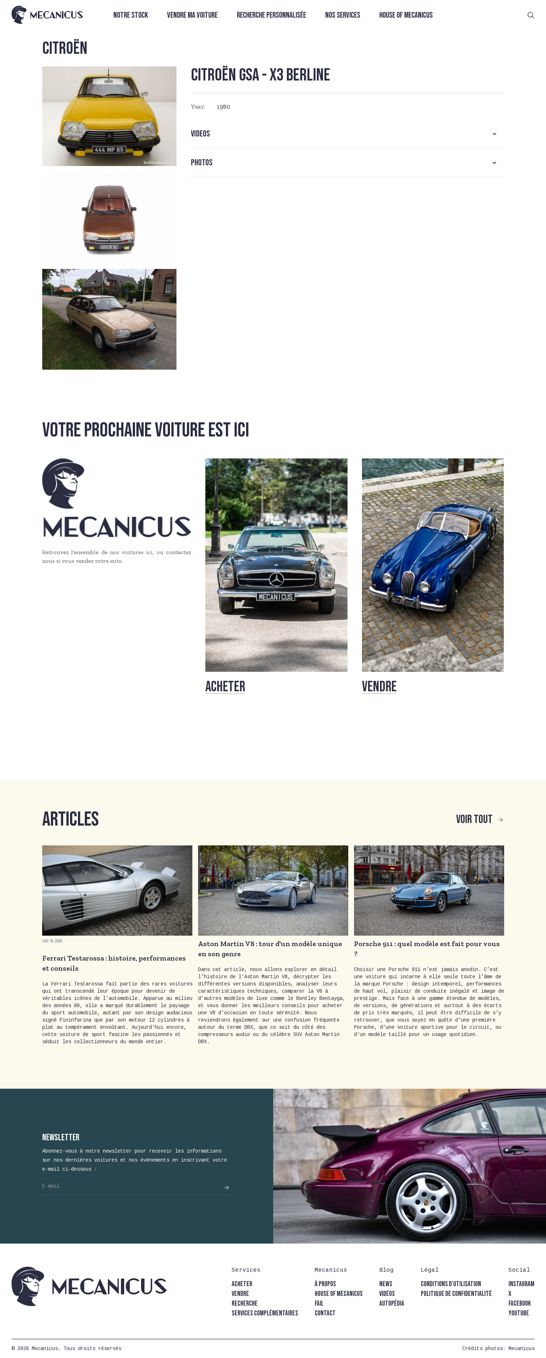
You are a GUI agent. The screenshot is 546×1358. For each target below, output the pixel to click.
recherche (245, 1304)
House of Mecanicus (406, 15)
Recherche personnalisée (271, 15)
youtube (518, 1313)
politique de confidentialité (456, 1294)
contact (325, 1313)
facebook (519, 1304)
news (385, 1284)
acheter (242, 1284)
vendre (240, 1294)
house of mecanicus (339, 1294)
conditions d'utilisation (451, 1284)
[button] (347, 133)
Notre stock (130, 15)
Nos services (342, 15)
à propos (325, 1284)
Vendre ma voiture (192, 15)
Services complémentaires (265, 1313)
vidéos (387, 1294)
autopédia (391, 1304)
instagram (521, 1284)
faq (319, 1304)
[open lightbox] (109, 116)
